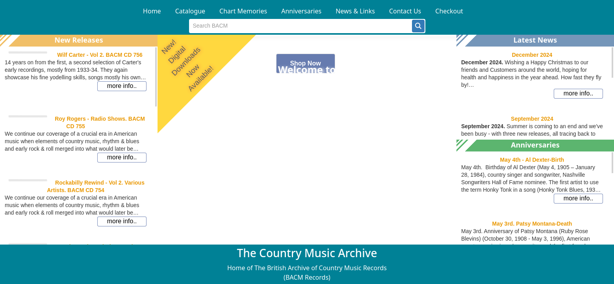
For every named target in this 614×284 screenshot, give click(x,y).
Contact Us (405, 11)
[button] (418, 26)
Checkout (449, 11)
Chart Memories (243, 11)
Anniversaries (301, 11)
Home (152, 11)
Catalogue (190, 11)
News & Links (355, 11)
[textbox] (300, 26)
